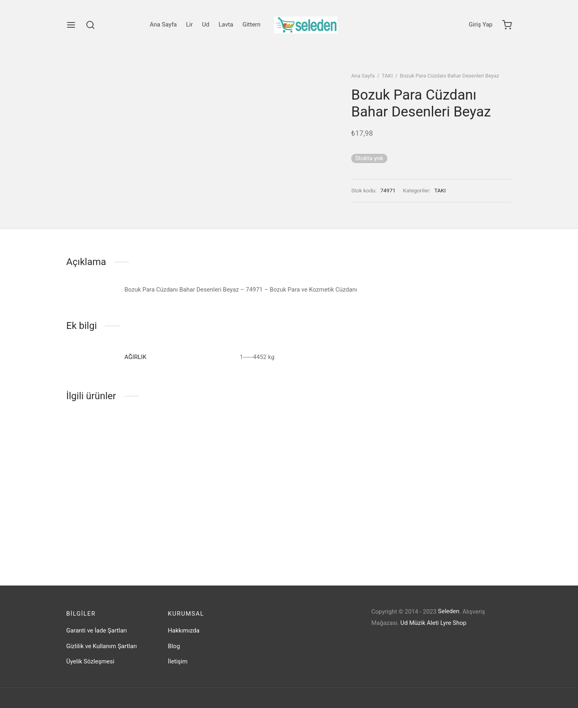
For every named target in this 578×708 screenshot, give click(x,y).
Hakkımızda (183, 630)
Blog (174, 646)
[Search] (90, 25)
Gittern (251, 24)
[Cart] (507, 25)
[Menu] (71, 25)
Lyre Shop (453, 622)
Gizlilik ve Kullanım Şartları (101, 646)
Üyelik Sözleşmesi (90, 661)
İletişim (177, 661)
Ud (205, 24)
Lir (189, 24)
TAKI (387, 76)
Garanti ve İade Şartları (96, 630)
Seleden (448, 611)
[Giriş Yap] (481, 25)
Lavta (226, 24)
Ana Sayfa (163, 24)
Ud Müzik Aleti (420, 622)
